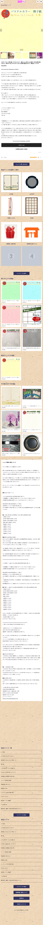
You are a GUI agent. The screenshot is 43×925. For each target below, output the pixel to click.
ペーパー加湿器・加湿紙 (6, 780)
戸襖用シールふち (11, 218)
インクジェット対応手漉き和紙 (7, 792)
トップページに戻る (21, 273)
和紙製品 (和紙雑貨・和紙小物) (7, 776)
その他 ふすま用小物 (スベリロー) (8, 772)
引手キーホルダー (4, 796)
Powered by (21, 912)
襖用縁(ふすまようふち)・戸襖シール (8, 760)
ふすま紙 (11, 194)
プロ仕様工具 (4, 804)
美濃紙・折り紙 (4, 788)
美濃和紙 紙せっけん (5, 784)
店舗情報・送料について (32, 243)
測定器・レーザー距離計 (6, 800)
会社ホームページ (21, 904)
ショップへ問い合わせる (21, 164)
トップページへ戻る (21, 886)
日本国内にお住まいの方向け (21, 149)
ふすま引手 (32, 194)
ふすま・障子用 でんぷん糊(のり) (8, 768)
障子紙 (31, 218)
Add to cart (21, 145)
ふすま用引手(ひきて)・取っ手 (7, 756)
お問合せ (21, 898)
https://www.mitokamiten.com (10, 698)
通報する (40, 152)
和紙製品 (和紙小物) (11, 243)
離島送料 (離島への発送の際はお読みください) (11, 808)
